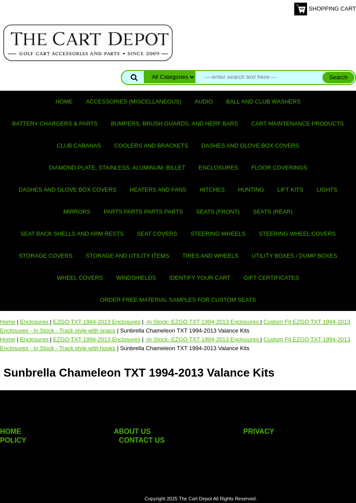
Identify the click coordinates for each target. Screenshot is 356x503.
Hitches (212, 189)
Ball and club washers (263, 101)
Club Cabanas (79, 145)
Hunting (251, 189)
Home (64, 101)
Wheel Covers (80, 277)
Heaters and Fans (158, 189)
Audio (204, 101)
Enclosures (218, 167)
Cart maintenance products (297, 123)
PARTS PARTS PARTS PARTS (143, 211)
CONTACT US (142, 440)
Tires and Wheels (210, 255)
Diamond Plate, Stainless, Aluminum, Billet (117, 167)
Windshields (136, 277)
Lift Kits (290, 189)
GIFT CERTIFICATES (271, 277)
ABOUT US (132, 431)
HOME (10, 431)
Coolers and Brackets (151, 145)
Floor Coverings (279, 167)
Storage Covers (46, 255)
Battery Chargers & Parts (55, 123)
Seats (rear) (272, 211)
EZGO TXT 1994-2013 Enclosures (96, 321)
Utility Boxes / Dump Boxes (294, 255)
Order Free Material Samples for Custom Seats (178, 299)
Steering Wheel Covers (297, 233)
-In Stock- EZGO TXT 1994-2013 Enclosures (202, 321)
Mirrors (77, 211)
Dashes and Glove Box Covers (251, 145)
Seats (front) (218, 211)
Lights (327, 189)
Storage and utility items (127, 255)
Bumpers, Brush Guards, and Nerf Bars (174, 123)
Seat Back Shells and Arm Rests (72, 233)
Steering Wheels (218, 233)
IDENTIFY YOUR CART (200, 277)
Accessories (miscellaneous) (134, 101)
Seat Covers (157, 233)
